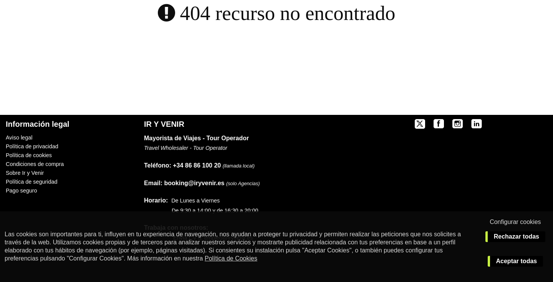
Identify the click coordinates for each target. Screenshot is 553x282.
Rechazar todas (516, 236)
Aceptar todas (516, 261)
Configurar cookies (515, 222)
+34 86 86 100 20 (197, 165)
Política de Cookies (231, 258)
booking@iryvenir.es (184, 183)
